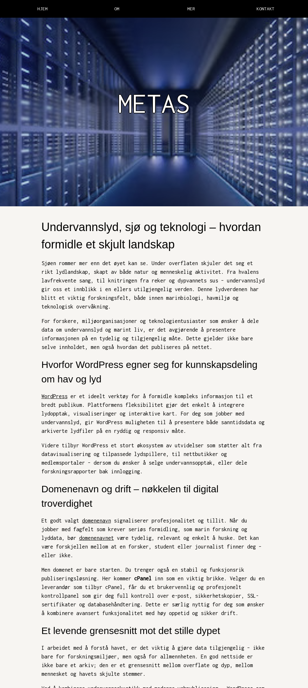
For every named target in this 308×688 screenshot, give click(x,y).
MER (191, 8)
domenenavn (96, 520)
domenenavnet (96, 538)
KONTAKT (266, 8)
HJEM (42, 8)
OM (116, 8)
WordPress (55, 396)
